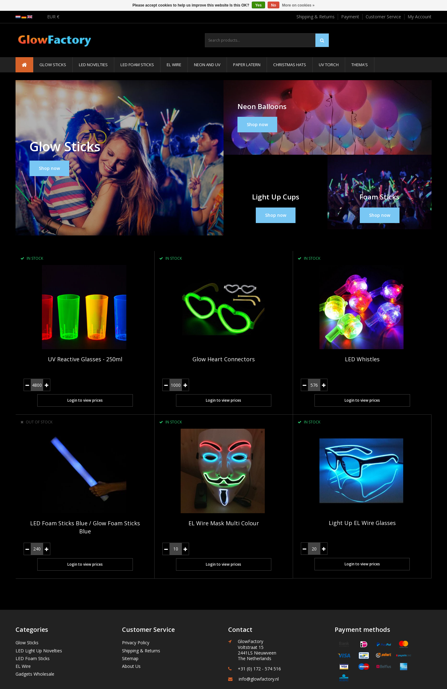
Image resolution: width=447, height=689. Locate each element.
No (273, 5)
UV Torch (329, 64)
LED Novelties (93, 64)
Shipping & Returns (315, 17)
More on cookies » (298, 5)
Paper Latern (246, 64)
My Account (419, 17)
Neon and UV (207, 64)
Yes (258, 5)
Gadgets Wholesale (35, 643)
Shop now (49, 168)
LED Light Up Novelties (39, 620)
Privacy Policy (135, 611)
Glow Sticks (52, 64)
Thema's (359, 64)
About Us (131, 635)
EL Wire (174, 64)
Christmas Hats (289, 64)
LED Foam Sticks (137, 64)
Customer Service (383, 17)
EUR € (53, 17)
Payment (350, 17)
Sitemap (130, 627)
